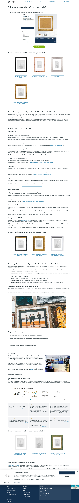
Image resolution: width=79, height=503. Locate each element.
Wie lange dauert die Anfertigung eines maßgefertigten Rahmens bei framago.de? (27, 348)
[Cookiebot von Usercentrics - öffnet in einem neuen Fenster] (7, 501)
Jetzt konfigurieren (39, 474)
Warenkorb (67, 1)
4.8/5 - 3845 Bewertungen (29, 1)
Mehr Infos (62, 399)
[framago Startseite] (11, 2)
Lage (35, 355)
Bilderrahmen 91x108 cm (26, 220)
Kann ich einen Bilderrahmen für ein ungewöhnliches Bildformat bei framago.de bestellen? (29, 338)
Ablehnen (67, 494)
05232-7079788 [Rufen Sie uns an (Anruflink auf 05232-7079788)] (51, 1)
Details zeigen (17, 500)
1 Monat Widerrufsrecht (41, 1)
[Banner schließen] (77, 490)
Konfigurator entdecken (39, 46)
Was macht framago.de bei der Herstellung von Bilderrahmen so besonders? (26, 335)
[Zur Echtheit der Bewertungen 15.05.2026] (75, 488)
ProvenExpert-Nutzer (45, 426)
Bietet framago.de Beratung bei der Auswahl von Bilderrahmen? (23, 345)
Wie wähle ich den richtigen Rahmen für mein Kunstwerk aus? (23, 342)
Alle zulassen (67, 491)
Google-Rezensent (25, 408)
